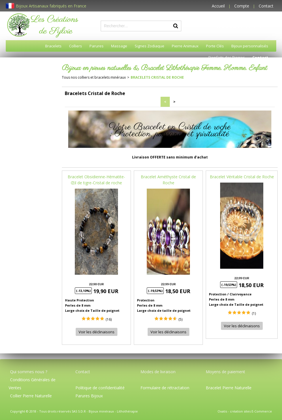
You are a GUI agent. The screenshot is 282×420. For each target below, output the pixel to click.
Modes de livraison (158, 371)
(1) (254, 313)
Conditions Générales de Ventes (32, 383)
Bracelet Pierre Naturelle (228, 387)
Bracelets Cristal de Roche (157, 77)
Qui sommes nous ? (28, 371)
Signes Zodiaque (149, 46)
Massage (119, 46)
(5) (180, 319)
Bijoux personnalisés (249, 46)
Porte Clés (215, 46)
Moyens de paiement (225, 371)
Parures (96, 46)
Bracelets (53, 46)
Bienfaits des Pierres (226, 57)
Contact (266, 6)
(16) (109, 319)
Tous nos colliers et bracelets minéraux (94, 77)
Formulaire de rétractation (164, 387)
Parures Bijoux (89, 395)
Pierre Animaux (185, 46)
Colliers (75, 46)
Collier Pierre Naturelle (31, 395)
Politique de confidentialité (100, 387)
